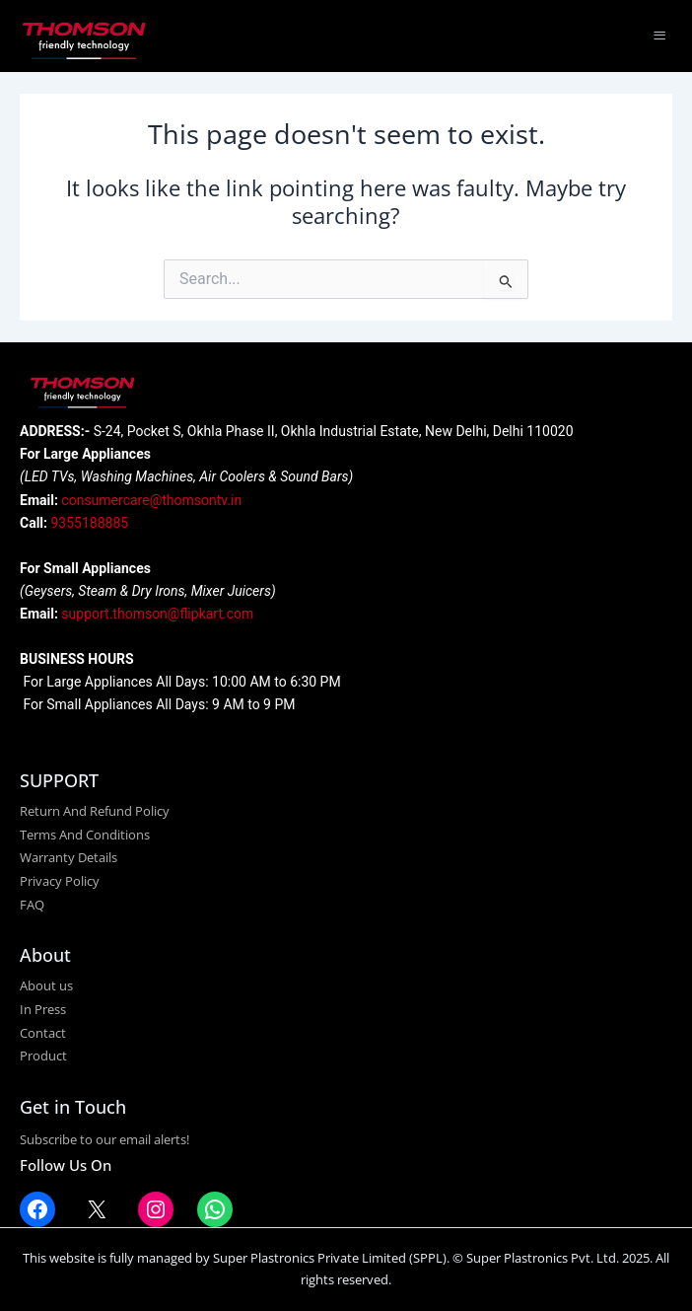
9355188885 (90, 523)
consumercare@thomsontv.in (151, 500)
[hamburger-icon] (660, 36)
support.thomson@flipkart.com (157, 613)
